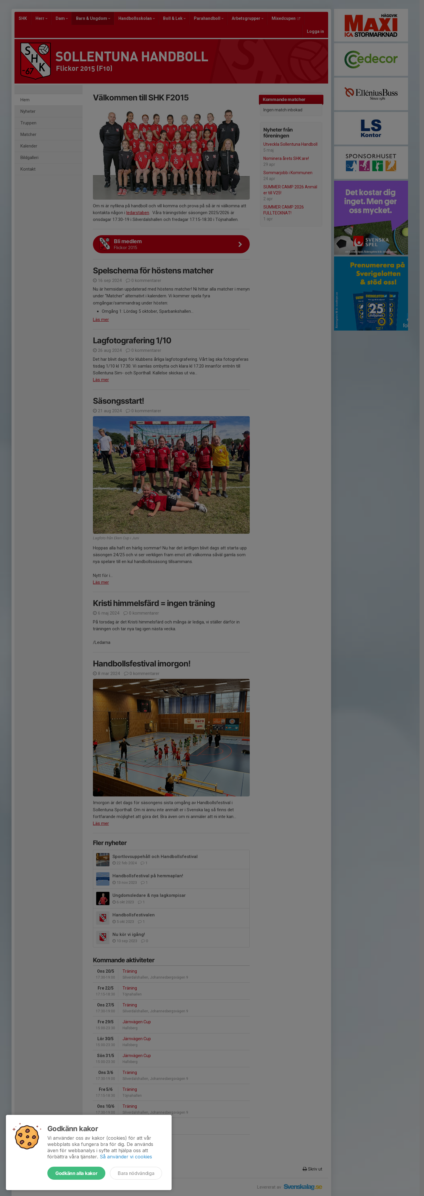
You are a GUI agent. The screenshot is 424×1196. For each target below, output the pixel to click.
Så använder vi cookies (126, 1157)
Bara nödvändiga (136, 1173)
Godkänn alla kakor (76, 1173)
